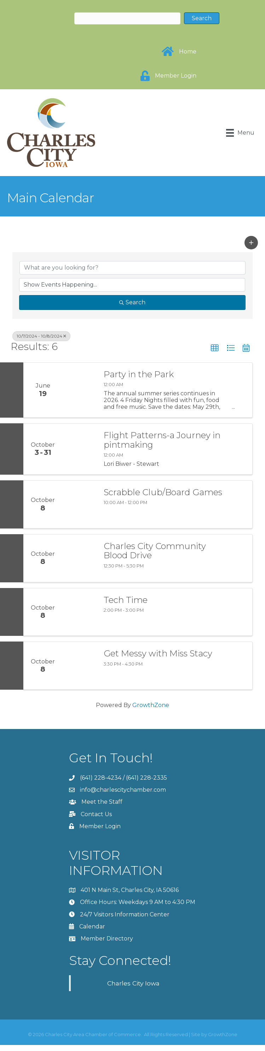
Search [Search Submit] (132, 302)
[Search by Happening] (132, 285)
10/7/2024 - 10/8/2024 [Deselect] (41, 336)
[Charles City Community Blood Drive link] (79, 558)
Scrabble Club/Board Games (163, 492)
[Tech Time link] (79, 612)
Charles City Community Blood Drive (155, 551)
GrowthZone (150, 705)
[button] (251, 242)
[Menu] (240, 132)
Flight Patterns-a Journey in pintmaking (162, 440)
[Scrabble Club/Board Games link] (79, 504)
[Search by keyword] (132, 268)
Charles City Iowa (133, 983)
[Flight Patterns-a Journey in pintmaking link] (79, 449)
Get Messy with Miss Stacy (158, 653)
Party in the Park (139, 374)
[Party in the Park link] (79, 390)
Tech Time (126, 600)
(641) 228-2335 (146, 777)
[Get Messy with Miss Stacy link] (79, 666)
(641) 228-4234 (100, 777)
